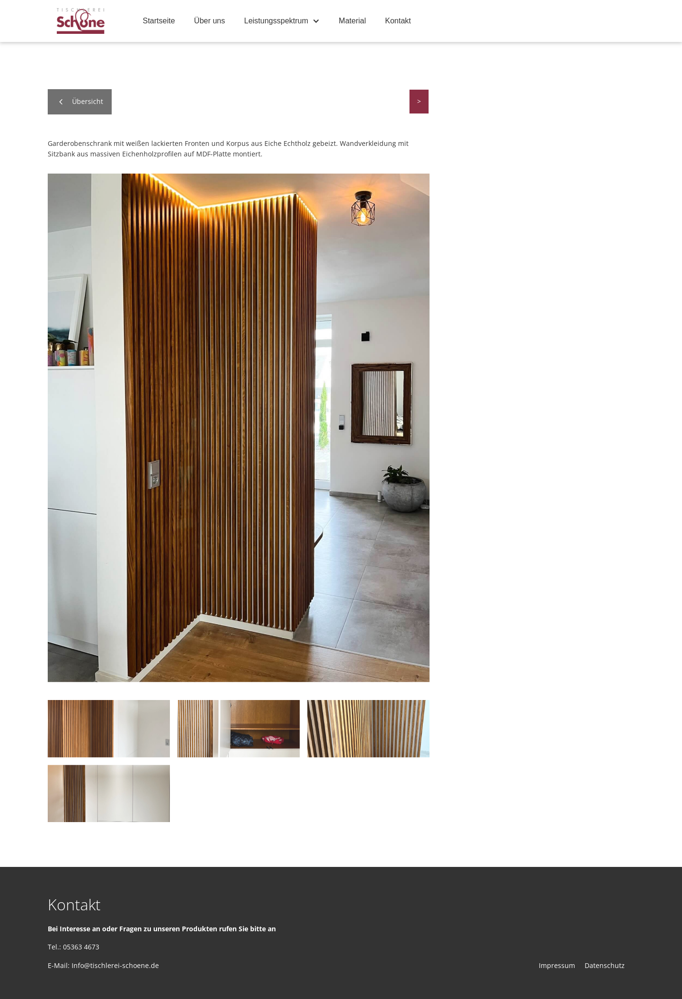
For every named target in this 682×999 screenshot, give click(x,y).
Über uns (209, 21)
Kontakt (398, 21)
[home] (81, 21)
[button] (282, 21)
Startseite (159, 21)
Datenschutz (605, 965)
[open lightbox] (239, 428)
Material (352, 21)
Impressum (557, 965)
